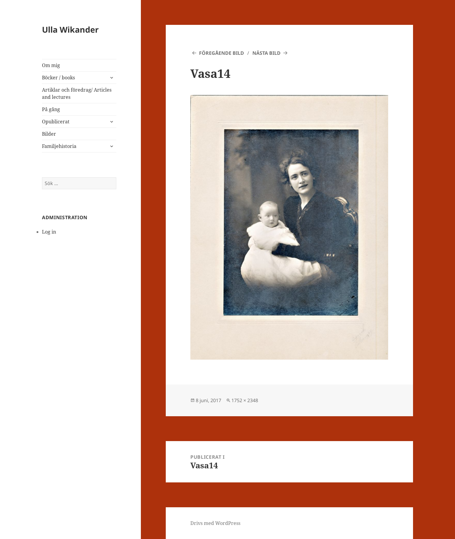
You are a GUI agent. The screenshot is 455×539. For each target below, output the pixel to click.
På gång (51, 109)
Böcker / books (58, 77)
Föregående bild (221, 53)
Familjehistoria (59, 146)
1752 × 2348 (244, 400)
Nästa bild (266, 53)
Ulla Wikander (70, 29)
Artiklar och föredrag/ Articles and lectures (77, 93)
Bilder (49, 134)
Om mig (51, 65)
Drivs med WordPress (215, 523)
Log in (49, 231)
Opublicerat (56, 121)
